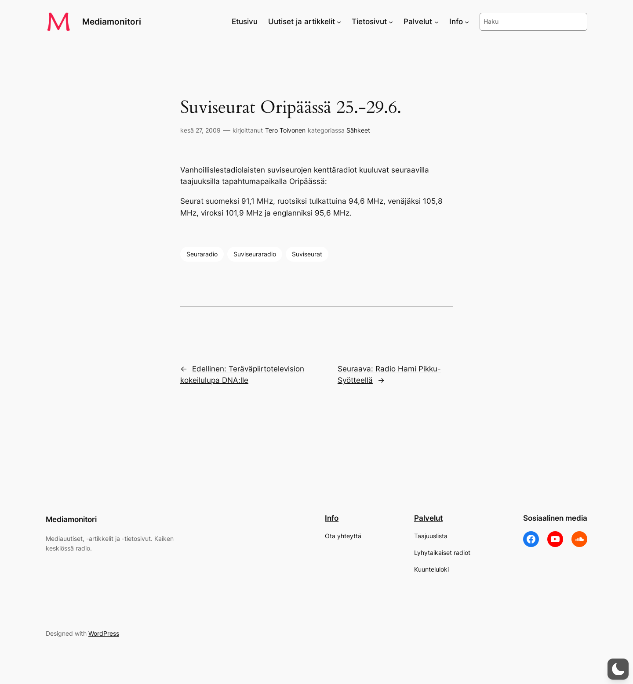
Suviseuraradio (254, 254)
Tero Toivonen (285, 130)
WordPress (103, 633)
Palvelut (428, 518)
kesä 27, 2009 (200, 130)
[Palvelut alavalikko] (436, 21)
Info (331, 518)
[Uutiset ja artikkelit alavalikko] (339, 21)
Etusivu (245, 21)
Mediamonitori (111, 21)
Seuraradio (202, 254)
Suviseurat (307, 254)
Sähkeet (358, 130)
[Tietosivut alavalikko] (391, 21)
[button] (618, 669)
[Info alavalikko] (467, 21)
